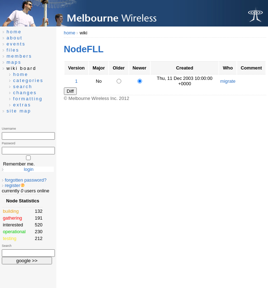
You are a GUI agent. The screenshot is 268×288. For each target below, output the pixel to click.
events (15, 44)
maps (14, 62)
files (12, 50)
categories (28, 80)
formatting (28, 98)
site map (18, 111)
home (69, 32)
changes (25, 92)
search (22, 86)
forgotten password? (26, 180)
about (14, 37)
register (12, 185)
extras (22, 104)
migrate (228, 81)
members (19, 56)
